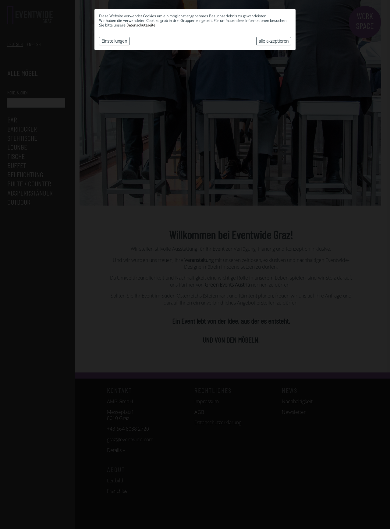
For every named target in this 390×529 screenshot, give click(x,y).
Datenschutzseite (140, 25)
